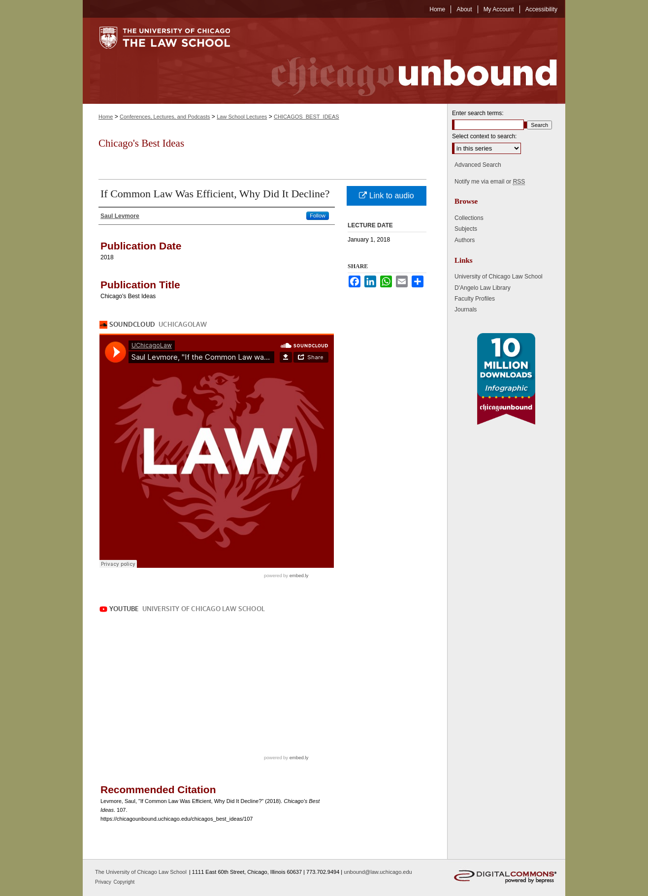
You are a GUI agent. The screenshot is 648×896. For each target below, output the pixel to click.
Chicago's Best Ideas (141, 143)
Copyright (124, 882)
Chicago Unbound (405, 61)
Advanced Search (477, 164)
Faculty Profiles (474, 298)
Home (105, 117)
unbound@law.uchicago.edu (378, 872)
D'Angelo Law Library (482, 287)
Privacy (104, 882)
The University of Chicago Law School (141, 872)
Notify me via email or (489, 181)
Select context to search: (484, 136)
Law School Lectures (242, 117)
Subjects (465, 228)
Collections (469, 218)
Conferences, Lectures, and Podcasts (165, 117)
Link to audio (386, 195)
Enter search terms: (478, 113)
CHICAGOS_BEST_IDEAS (306, 117)
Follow (317, 215)
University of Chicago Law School (498, 276)
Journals (465, 309)
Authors (464, 240)
